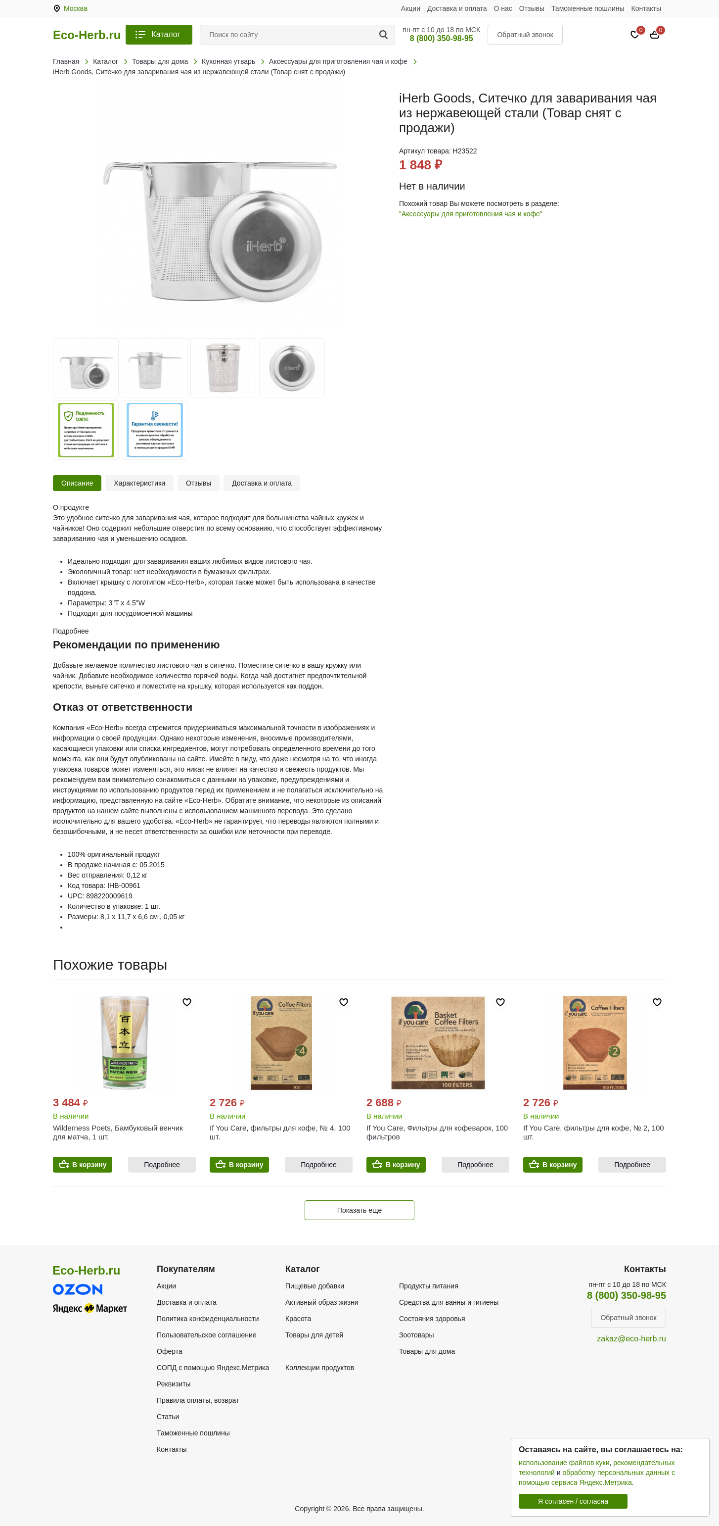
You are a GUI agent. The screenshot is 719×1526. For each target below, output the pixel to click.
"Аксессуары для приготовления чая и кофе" (470, 214)
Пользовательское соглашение (207, 1335)
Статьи (168, 1417)
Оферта (169, 1351)
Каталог (165, 34)
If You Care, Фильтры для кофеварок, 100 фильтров (437, 1132)
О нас (503, 8)
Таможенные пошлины (588, 8)
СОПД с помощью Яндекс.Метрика (213, 1368)
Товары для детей (314, 1335)
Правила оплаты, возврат (198, 1400)
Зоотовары (416, 1335)
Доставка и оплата (457, 8)
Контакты (646, 8)
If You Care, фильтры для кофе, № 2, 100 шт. (593, 1132)
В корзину (89, 1165)
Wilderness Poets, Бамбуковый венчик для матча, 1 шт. (118, 1132)
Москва (76, 8)
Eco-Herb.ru (87, 35)
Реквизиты (174, 1384)
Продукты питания (428, 1286)
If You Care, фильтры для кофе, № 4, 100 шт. (280, 1132)
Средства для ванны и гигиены (448, 1302)
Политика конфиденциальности (208, 1319)
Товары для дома (427, 1351)
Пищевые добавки (314, 1286)
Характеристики (139, 483)
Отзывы (531, 8)
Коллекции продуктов (319, 1368)
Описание (77, 483)
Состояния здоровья (432, 1319)
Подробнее (162, 1165)
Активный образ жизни (321, 1302)
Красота (298, 1319)
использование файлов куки (564, 1463)
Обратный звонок (525, 35)
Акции (410, 8)
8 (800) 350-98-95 (441, 38)
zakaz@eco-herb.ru (631, 1338)
